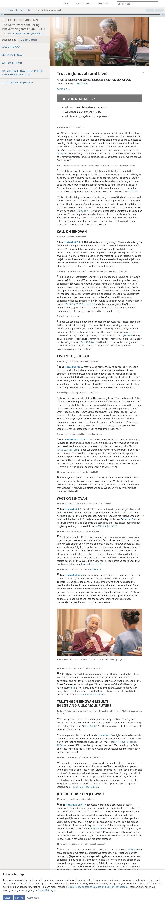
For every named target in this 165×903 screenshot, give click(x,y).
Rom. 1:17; (116, 741)
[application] (82, 15)
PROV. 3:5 (82, 83)
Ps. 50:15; (70, 304)
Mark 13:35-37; (88, 694)
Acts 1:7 (72, 687)
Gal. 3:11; (127, 741)
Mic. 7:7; (102, 526)
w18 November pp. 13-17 (15, 10)
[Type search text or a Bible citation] (136, 4)
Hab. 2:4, (88, 726)
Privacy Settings (45, 890)
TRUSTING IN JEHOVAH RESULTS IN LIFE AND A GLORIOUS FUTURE (23, 72)
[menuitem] (4, 4)
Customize (33, 897)
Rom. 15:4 (83, 210)
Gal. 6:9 (100, 694)
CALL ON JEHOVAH (12, 46)
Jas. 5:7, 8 (112, 526)
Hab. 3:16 (128, 519)
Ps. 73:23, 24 (87, 342)
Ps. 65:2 (128, 335)
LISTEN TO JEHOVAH (12, 54)
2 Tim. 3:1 (63, 153)
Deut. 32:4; (63, 449)
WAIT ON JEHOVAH (12, 62)
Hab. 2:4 (132, 849)
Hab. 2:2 (134, 191)
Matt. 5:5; (78, 786)
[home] (4, 4)
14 (94, 726)
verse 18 (97, 828)
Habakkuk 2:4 (106, 735)
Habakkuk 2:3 (95, 569)
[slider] (82, 14)
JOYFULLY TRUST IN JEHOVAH (17, 82)
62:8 (77, 304)
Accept (7, 897)
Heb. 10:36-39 (90, 786)
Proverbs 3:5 (88, 304)
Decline (19, 897)
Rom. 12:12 (95, 564)
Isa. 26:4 (73, 449)
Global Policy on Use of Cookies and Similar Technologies (98, 886)
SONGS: (62, 89)
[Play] (2, 14)
